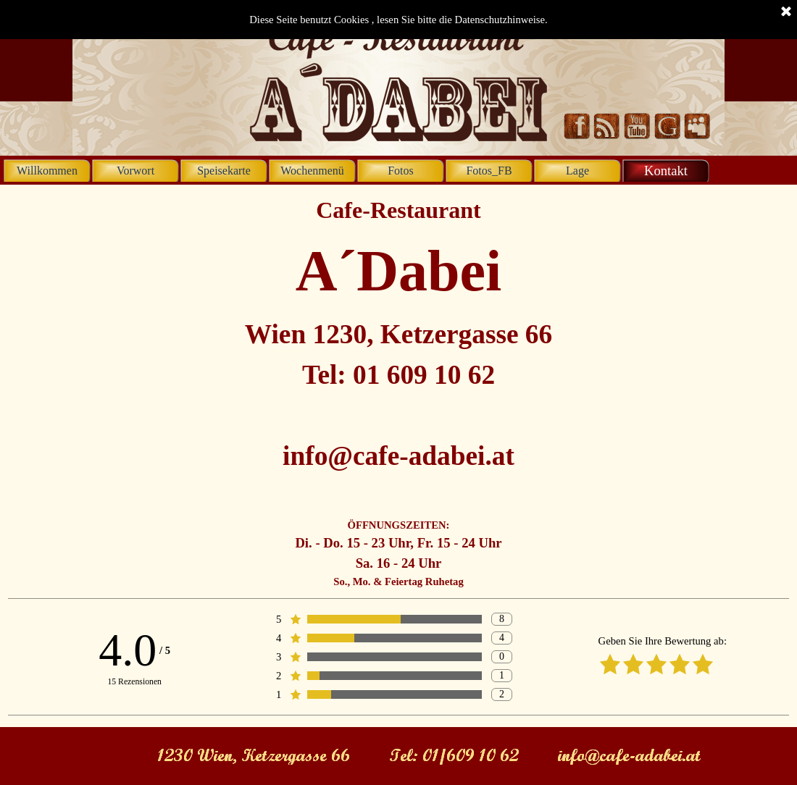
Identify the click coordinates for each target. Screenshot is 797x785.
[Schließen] (786, 12)
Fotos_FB (489, 170)
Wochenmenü (312, 170)
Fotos (401, 170)
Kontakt (666, 170)
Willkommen (47, 170)
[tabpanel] (398, 391)
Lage (577, 170)
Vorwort (135, 170)
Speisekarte (224, 170)
